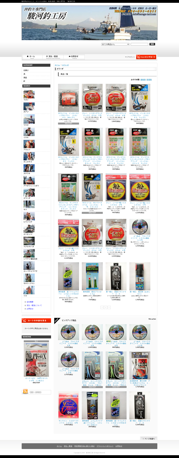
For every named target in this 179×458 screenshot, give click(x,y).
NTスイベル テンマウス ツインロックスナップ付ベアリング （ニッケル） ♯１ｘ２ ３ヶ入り (116, 146)
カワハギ (29, 193)
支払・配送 (68, 446)
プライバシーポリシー (105, 446)
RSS (32, 392)
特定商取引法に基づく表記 (84, 446)
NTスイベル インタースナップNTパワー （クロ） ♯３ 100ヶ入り (69, 101)
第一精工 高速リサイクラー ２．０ (116, 278)
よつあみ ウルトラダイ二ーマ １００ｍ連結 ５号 (68, 335)
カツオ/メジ (29, 229)
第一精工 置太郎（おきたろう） (139, 278)
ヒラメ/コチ (29, 217)
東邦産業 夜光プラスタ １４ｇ (92, 278)
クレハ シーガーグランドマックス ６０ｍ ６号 (116, 100)
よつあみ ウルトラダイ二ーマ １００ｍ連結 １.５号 (140, 230)
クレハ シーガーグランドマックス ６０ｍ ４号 (116, 235)
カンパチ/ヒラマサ (30, 266)
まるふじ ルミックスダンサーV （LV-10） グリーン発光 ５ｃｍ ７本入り (116, 368)
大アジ (29, 107)
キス (29, 205)
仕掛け (26, 70)
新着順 (149, 80)
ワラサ (29, 120)
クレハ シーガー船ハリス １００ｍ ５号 (69, 235)
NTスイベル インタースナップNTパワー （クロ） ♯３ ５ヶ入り (140, 101)
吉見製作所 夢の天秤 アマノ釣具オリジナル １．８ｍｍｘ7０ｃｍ (139, 368)
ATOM (38, 392)
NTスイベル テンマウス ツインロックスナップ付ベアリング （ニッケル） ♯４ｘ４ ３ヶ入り (69, 191)
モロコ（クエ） (29, 279)
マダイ (29, 95)
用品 (25, 78)
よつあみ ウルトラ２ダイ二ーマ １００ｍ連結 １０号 (140, 335)
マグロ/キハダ (29, 242)
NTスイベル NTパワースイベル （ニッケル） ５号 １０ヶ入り (92, 190)
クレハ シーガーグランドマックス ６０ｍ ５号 (92, 100)
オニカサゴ (29, 157)
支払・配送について (53, 57)
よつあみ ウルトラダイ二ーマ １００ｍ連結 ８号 (117, 335)
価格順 (143, 80)
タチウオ (29, 169)
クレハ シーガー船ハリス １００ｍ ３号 (117, 189)
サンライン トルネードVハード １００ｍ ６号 (68, 407)
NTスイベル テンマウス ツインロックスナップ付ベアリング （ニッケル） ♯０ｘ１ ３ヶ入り (92, 146)
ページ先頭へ (148, 438)
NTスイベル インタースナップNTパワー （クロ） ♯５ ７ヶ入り (69, 145)
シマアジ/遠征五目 (30, 254)
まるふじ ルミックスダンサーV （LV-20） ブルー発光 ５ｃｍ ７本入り (92, 368)
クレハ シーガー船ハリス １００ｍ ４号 (140, 189)
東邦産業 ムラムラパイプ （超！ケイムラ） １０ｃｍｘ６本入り (93, 408)
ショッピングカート (146, 57)
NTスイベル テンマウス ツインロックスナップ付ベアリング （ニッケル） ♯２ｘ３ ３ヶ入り (140, 146)
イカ (29, 291)
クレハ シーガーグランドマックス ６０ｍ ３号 (92, 235)
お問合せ (74, 57)
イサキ (29, 133)
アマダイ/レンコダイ (31, 181)
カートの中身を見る (36, 320)
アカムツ (29, 145)
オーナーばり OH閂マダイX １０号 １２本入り (36, 362)
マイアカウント (130, 57)
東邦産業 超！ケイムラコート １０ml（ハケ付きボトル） (68, 279)
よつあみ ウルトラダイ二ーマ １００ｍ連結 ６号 (92, 335)
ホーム (32, 57)
